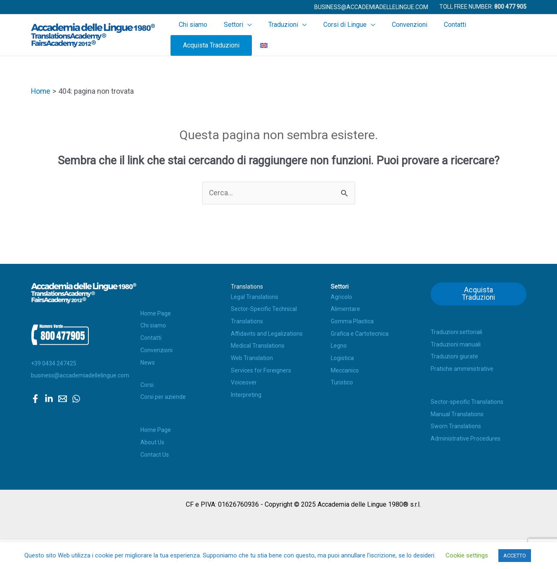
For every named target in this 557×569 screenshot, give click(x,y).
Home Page (155, 311)
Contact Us (154, 452)
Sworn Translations (456, 424)
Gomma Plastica (352, 319)
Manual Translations (457, 412)
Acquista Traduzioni (474, 34)
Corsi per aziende (163, 395)
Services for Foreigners (261, 368)
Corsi (147, 382)
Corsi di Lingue (330, 34)
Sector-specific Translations (467, 400)
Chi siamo (204, 34)
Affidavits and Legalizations (267, 331)
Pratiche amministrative (462, 367)
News (147, 360)
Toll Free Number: (482, 6)
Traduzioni (277, 34)
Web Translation (252, 356)
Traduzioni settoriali (456, 330)
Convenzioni (386, 34)
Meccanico (345, 368)
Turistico (342, 380)
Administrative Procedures (465, 437)
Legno (339, 344)
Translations (247, 285)
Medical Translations (257, 344)
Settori (236, 34)
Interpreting (246, 392)
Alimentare (345, 306)
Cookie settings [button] (467, 555)
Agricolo (341, 295)
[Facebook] (35, 396)
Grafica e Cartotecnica (360, 331)
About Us (152, 440)
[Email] (62, 396)
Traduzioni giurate (454, 354)
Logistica (342, 356)
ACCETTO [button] (514, 555)
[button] (371, 7)
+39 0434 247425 (53, 361)
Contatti (423, 34)
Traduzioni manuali (456, 342)
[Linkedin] (49, 396)
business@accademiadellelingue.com (80, 373)
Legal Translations (254, 295)
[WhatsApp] (76, 396)
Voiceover (244, 380)
